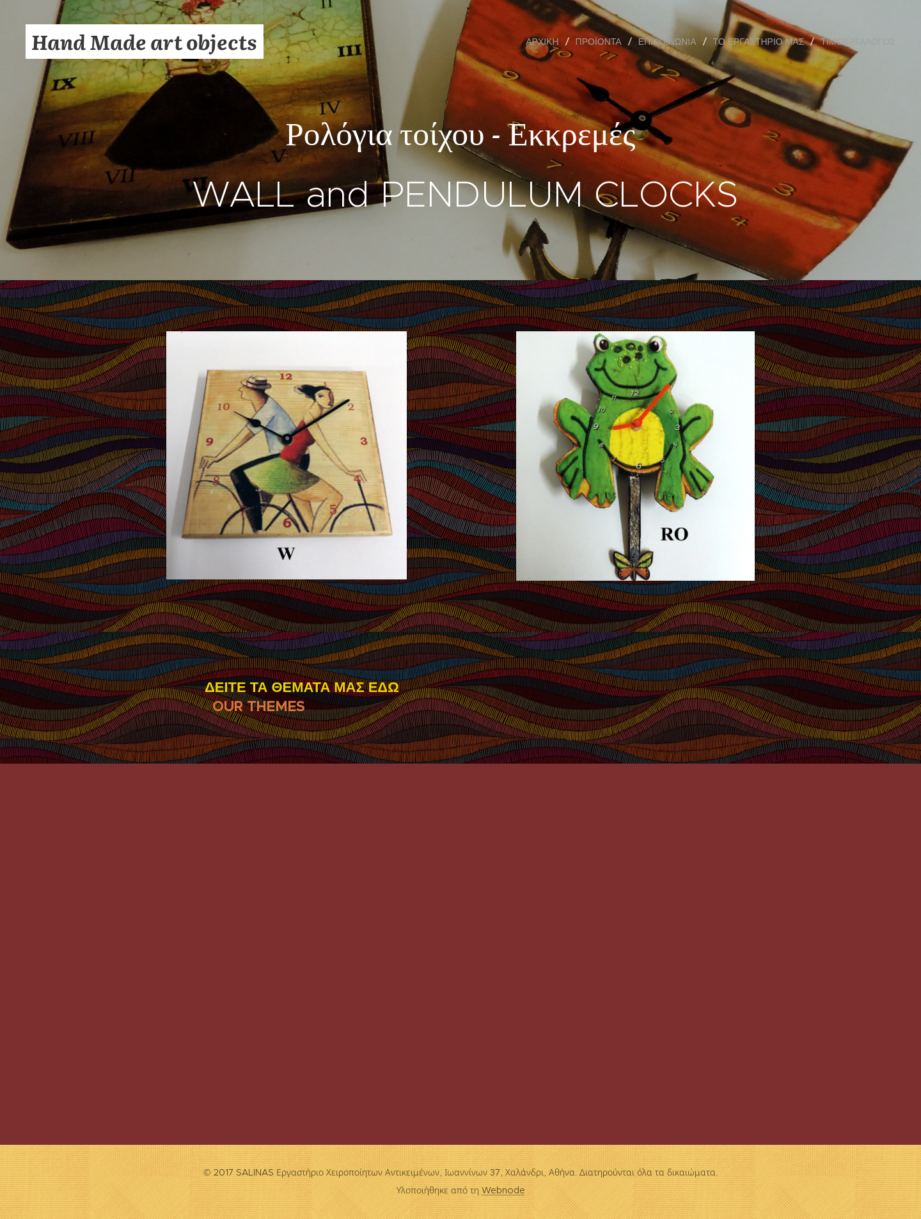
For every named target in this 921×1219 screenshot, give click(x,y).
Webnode (503, 1190)
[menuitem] (546, 42)
